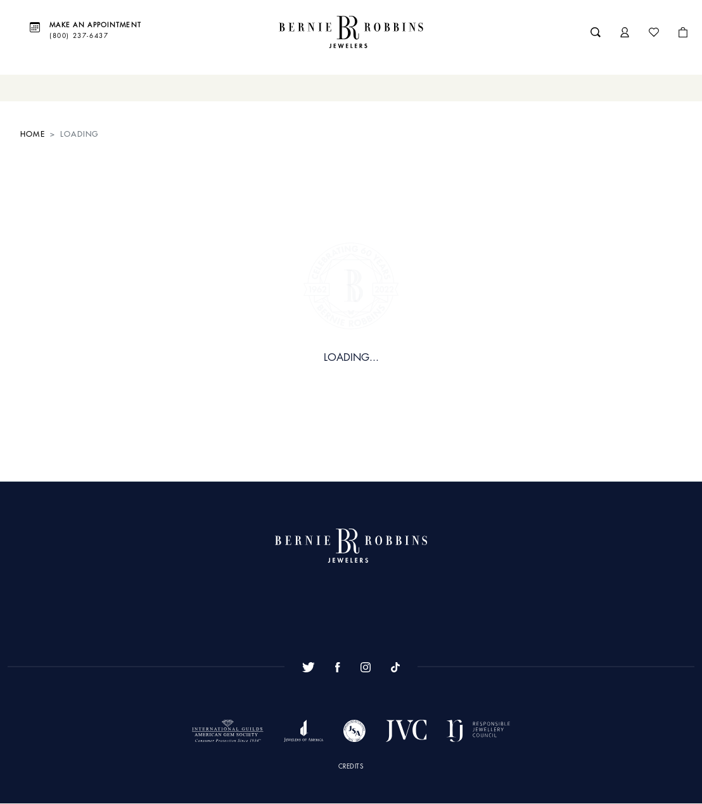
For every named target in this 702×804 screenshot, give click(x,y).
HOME (32, 134)
